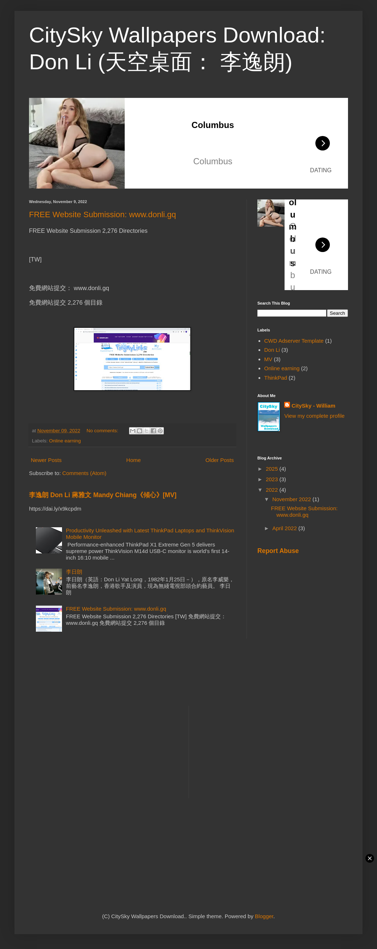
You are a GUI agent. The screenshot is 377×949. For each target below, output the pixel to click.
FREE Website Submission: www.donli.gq (102, 214)
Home (133, 460)
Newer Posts (46, 460)
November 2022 (292, 499)
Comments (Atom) (84, 473)
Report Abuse (278, 550)
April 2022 (285, 528)
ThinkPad (275, 378)
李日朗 (74, 572)
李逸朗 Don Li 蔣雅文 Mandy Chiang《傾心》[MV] (103, 495)
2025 (272, 469)
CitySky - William (313, 406)
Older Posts (220, 460)
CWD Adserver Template (294, 341)
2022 (272, 490)
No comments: (103, 430)
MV (268, 359)
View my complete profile (314, 416)
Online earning (65, 440)
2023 (272, 479)
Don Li (272, 350)
